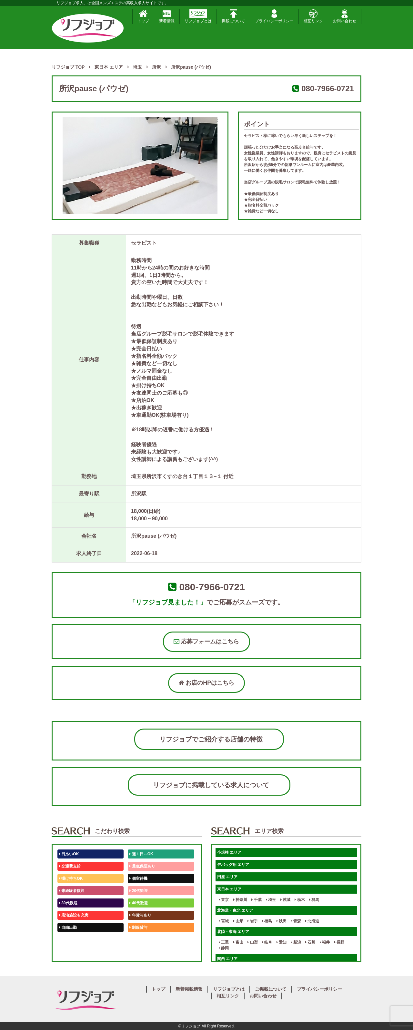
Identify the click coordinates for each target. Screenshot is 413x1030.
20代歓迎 (138, 890)
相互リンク (313, 16)
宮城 (224, 921)
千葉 (256, 900)
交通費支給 (70, 866)
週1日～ (137, 952)
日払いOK (69, 854)
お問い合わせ (344, 16)
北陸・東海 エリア (233, 931)
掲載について (233, 16)
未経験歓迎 (140, 939)
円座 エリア (227, 877)
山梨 (252, 942)
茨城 (285, 900)
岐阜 (267, 942)
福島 (267, 921)
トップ (143, 16)
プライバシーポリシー (274, 16)
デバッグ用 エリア (233, 864)
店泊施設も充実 (73, 915)
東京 (224, 900)
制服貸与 (138, 927)
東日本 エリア (229, 889)
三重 (224, 942)
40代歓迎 (138, 903)
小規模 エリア (229, 852)
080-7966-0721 (327, 88)
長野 (339, 942)
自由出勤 (68, 927)
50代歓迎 (68, 939)
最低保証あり (142, 866)
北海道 (312, 921)
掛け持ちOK (71, 878)
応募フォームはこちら (206, 641)
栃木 (300, 900)
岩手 (252, 921)
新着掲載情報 (189, 989)
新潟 (296, 942)
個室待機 (138, 878)
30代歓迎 (68, 903)
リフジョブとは (198, 16)
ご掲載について (271, 989)
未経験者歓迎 (72, 890)
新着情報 (167, 16)
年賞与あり (140, 915)
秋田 (282, 921)
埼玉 (271, 900)
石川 (310, 942)
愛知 (282, 942)
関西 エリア (227, 958)
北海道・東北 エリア (235, 910)
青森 (296, 921)
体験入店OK (71, 952)
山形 (238, 921)
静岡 (224, 948)
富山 (238, 942)
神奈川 (240, 900)
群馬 (314, 900)
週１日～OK (141, 854)
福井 (325, 942)
